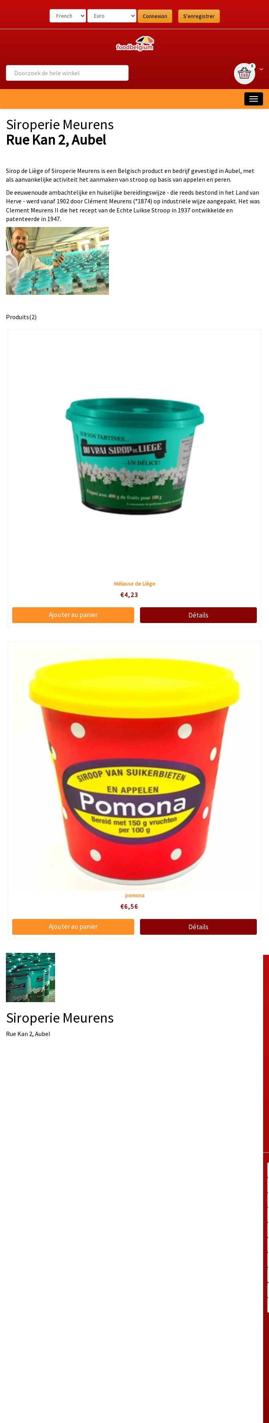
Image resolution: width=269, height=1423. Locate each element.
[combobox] (67, 73)
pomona (134, 895)
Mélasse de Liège (134, 583)
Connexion (155, 16)
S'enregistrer (199, 16)
